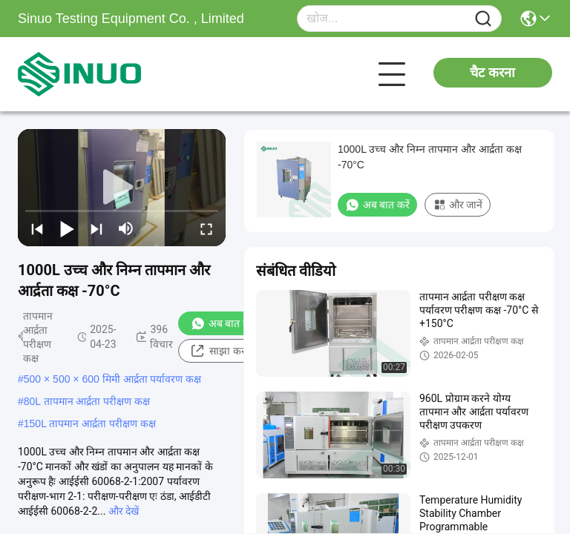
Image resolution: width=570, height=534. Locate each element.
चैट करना (492, 72)
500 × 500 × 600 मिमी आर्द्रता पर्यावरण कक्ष (113, 379)
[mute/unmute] (126, 228)
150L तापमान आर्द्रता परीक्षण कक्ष (90, 423)
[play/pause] (67, 228)
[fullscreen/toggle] (206, 228)
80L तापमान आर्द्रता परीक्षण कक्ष (87, 401)
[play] (121, 187)
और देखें (123, 511)
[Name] (483, 19)
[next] (96, 228)
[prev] (37, 228)
